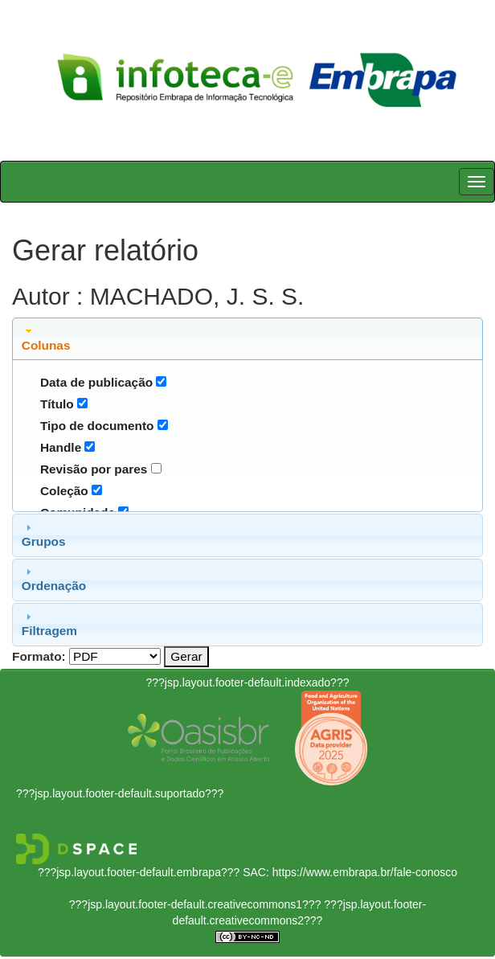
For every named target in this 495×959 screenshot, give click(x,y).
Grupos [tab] (44, 534)
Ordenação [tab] (54, 578)
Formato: (39, 656)
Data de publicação (96, 382)
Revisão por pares (93, 469)
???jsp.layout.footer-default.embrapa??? (138, 872)
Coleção (64, 491)
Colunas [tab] (46, 338)
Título (57, 404)
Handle (60, 447)
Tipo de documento (97, 425)
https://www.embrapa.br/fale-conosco (364, 872)
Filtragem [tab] (49, 623)
